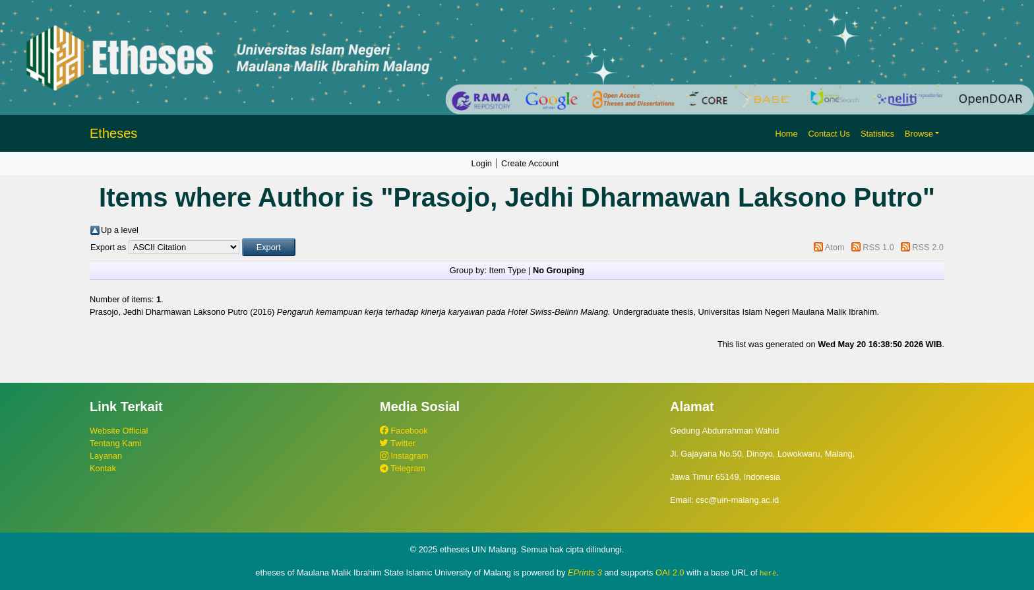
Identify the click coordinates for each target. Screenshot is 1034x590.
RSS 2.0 (928, 247)
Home (786, 134)
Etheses (113, 133)
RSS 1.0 (878, 247)
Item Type (507, 270)
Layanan (106, 456)
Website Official (119, 431)
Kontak (103, 468)
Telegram (402, 468)
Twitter (397, 443)
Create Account (530, 163)
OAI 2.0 (669, 572)
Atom (835, 247)
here (768, 572)
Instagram (404, 456)
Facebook (404, 431)
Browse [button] (919, 134)
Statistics (877, 134)
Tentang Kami (115, 443)
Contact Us (829, 134)
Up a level (119, 230)
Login (481, 163)
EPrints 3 (585, 572)
